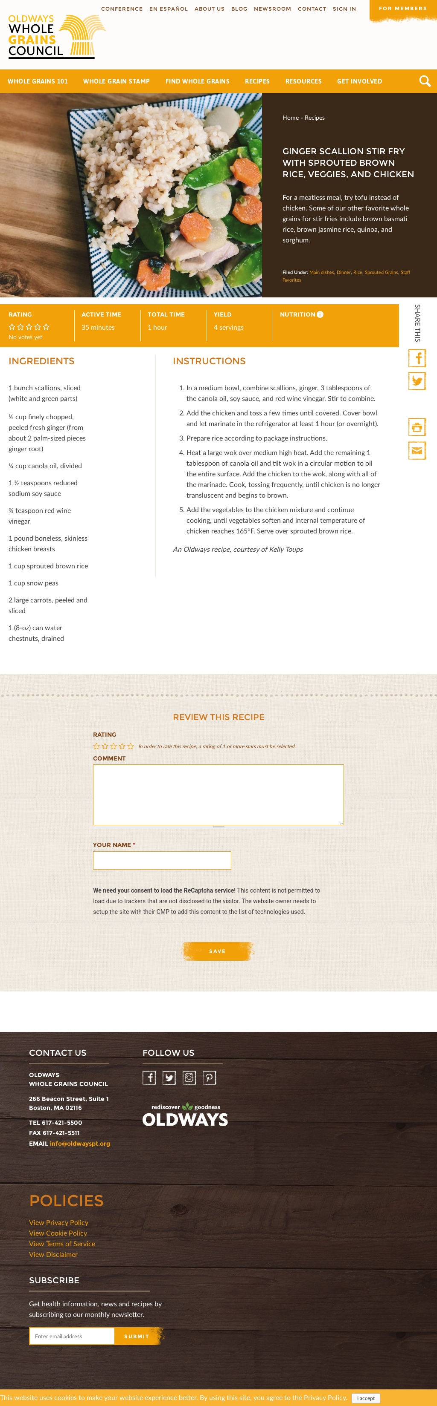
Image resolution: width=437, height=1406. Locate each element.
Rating (105, 734)
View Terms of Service (62, 1243)
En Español (168, 9)
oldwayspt (185, 1114)
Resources (304, 81)
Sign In (343, 9)
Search (425, 81)
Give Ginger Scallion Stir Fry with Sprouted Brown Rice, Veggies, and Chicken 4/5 (123, 746)
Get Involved (359, 81)
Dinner (344, 272)
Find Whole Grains (198, 81)
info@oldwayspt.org (80, 1143)
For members (403, 8)
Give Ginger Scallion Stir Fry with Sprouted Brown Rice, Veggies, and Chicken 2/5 (106, 746)
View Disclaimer (53, 1254)
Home (291, 117)
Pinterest (210, 1078)
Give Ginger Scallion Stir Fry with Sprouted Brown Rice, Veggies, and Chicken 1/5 (97, 746)
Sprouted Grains (381, 272)
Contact (311, 9)
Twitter (418, 381)
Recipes (257, 81)
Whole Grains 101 (38, 81)
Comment (109, 758)
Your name (114, 845)
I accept (366, 1399)
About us (209, 9)
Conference (121, 9)
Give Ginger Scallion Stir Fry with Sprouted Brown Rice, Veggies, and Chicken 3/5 (114, 746)
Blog (238, 9)
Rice (357, 272)
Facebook (418, 358)
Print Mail (418, 451)
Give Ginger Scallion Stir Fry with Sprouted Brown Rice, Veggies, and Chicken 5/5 (131, 746)
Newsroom (272, 9)
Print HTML (418, 427)
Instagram (190, 1078)
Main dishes (321, 272)
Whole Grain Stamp (116, 81)
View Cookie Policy (58, 1233)
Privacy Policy (325, 1398)
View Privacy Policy (58, 1222)
